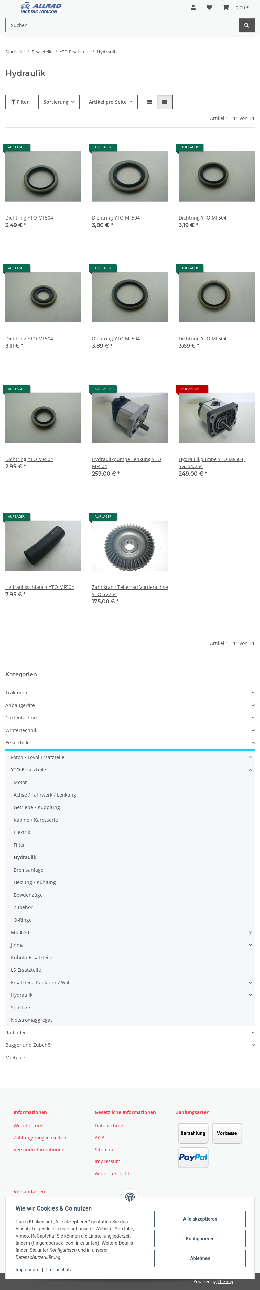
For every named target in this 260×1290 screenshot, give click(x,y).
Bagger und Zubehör (28, 1045)
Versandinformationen (39, 1149)
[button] (193, 7)
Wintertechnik (21, 730)
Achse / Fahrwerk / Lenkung (45, 794)
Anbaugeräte (20, 705)
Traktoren (16, 692)
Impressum (28, 1269)
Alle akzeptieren (199, 1219)
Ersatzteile (17, 742)
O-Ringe (23, 920)
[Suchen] (247, 25)
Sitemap (104, 1149)
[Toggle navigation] (8, 4)
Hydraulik (25, 857)
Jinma (17, 945)
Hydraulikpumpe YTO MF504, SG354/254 (212, 462)
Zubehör (23, 907)
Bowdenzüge (28, 895)
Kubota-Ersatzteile (31, 957)
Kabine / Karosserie (36, 819)
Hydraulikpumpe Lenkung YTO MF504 (126, 462)
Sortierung (56, 102)
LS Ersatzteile (26, 970)
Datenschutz (60, 1269)
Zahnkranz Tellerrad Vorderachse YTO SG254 (130, 590)
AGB (99, 1137)
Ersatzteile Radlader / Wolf (41, 982)
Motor (20, 782)
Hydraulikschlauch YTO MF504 (39, 587)
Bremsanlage (28, 870)
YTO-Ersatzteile (28, 769)
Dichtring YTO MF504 (29, 217)
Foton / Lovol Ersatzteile (37, 757)
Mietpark (15, 1057)
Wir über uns (28, 1125)
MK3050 (20, 932)
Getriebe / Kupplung (37, 807)
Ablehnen (199, 1258)
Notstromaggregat (31, 1020)
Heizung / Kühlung (35, 882)
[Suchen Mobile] (122, 25)
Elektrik (22, 832)
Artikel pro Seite (108, 102)
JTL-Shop (225, 1281)
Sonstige (20, 1007)
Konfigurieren (199, 1238)
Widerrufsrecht (112, 1173)
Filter (20, 102)
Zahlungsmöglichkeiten (40, 1137)
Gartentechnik (21, 717)
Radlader (15, 1032)
